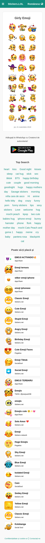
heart (7, 169)
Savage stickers (19, 191)
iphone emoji (24, 218)
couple (17, 182)
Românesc (35, 4)
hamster (9, 223)
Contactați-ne (35, 538)
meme (29, 232)
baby (7, 236)
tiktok (9, 178)
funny (37, 200)
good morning (31, 182)
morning (35, 191)
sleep (10, 173)
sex (36, 173)
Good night (25, 169)
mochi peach (13, 214)
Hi (29, 196)
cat (22, 241)
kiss (14, 169)
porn (6, 205)
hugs (20, 187)
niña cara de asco (15, 196)
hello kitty (10, 200)
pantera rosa (20, 236)
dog (20, 200)
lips (32, 205)
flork (29, 223)
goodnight (9, 187)
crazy (28, 200)
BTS (17, 178)
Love (17, 209)
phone (20, 223)
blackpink (35, 236)
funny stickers (20, 205)
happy (19, 232)
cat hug (20, 173)
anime (36, 196)
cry (37, 232)
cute (8, 182)
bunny (37, 218)
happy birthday (31, 178)
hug (38, 209)
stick (29, 173)
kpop (25, 214)
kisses (37, 169)
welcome (28, 209)
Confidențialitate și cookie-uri (16, 538)
